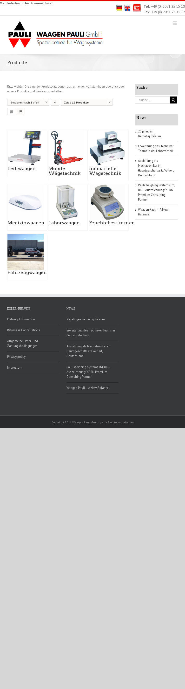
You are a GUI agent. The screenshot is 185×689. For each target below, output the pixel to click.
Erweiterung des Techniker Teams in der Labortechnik (90, 332)
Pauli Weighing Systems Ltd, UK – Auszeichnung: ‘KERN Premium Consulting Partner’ (88, 372)
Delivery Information (21, 319)
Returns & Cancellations (23, 330)
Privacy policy (16, 357)
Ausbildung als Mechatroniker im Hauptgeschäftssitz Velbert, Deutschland (88, 351)
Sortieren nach (25, 102)
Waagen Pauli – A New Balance (87, 388)
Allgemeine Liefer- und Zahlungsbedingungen (22, 343)
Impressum (14, 367)
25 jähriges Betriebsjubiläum (85, 319)
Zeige (76, 102)
